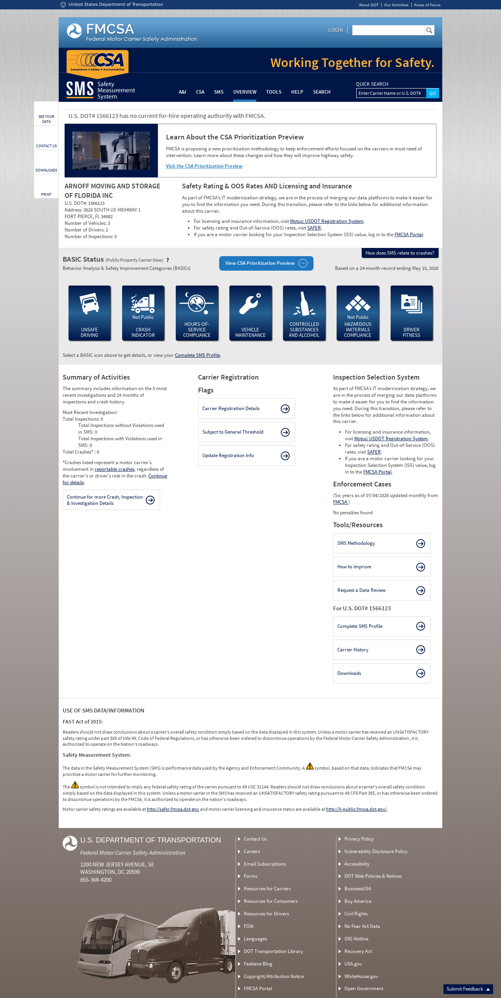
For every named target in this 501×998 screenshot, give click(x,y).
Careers (252, 851)
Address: (74, 209)
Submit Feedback (468, 988)
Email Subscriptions (265, 864)
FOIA (249, 926)
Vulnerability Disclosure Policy (375, 851)
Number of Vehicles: (86, 223)
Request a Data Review (361, 590)
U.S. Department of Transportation (150, 840)
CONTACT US (46, 145)
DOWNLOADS (46, 170)
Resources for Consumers (270, 901)
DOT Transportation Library (273, 951)
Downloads (349, 673)
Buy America (357, 901)
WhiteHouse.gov (361, 976)
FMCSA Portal (409, 234)
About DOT (369, 5)
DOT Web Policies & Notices (373, 876)
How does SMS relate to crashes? (400, 253)
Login (335, 29)
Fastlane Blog (258, 963)
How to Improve (354, 566)
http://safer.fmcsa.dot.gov (173, 809)
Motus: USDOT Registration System (327, 221)
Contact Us (255, 838)
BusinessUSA (357, 888)
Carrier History (352, 649)
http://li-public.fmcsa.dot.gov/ (356, 809)
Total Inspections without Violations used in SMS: (121, 428)
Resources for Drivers (266, 913)
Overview (244, 92)
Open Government (363, 988)
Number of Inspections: (89, 236)
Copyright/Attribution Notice (274, 976)
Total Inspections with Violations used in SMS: (120, 441)
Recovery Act (358, 951)
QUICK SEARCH (372, 84)
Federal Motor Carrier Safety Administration (133, 852)
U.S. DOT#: (76, 203)
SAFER (314, 227)
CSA (200, 92)
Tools (273, 92)
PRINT (46, 194)
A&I (182, 92)
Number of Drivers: (85, 229)
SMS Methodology (356, 543)
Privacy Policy (359, 838)
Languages (255, 938)
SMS (218, 92)
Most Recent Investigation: (90, 412)
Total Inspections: (82, 419)
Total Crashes (78, 451)
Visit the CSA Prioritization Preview (204, 166)
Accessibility (356, 864)
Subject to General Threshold (232, 431)
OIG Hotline (356, 938)
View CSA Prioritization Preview (260, 263)
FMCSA (340, 502)
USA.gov (353, 963)
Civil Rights (356, 913)
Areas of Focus (427, 5)
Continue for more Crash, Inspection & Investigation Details (105, 500)
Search (322, 92)
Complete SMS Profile (197, 355)
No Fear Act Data (362, 926)
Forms (250, 876)
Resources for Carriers (267, 888)
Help (297, 92)
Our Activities (396, 5)
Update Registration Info (228, 455)
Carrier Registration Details (231, 408)
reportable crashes (114, 469)
